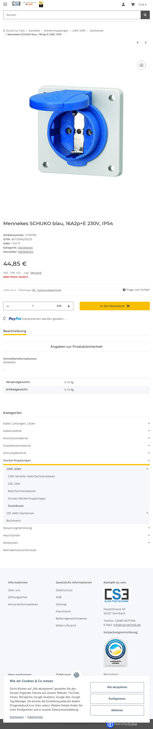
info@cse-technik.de (127, 625)
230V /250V (13, 469)
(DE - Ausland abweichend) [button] (46, 290)
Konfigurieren (117, 698)
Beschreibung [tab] (14, 331)
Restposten (10, 543)
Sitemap (61, 604)
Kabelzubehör (12, 431)
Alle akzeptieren (117, 687)
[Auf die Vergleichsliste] (141, 65)
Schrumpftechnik (14, 453)
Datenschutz (35, 717)
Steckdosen (25, 247)
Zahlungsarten (17, 597)
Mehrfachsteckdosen (22, 491)
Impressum (17, 717)
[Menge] (33, 306)
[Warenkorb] (139, 4)
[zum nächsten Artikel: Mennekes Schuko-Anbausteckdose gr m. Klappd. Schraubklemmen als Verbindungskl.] (146, 42)
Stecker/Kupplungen (17, 460)
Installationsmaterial (17, 445)
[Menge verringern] (7, 306)
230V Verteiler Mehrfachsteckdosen (31, 476)
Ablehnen (117, 710)
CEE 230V (14, 484)
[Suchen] (72, 15)
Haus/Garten (11, 535)
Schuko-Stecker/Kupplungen (27, 498)
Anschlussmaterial (15, 438)
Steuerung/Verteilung (17, 528)
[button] (123, 4)
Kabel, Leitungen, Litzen (19, 423)
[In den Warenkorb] (6, 55)
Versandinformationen (23, 604)
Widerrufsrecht (66, 625)
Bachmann (13, 520)
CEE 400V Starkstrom (20, 513)
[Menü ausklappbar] (5, 2)
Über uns (14, 590)
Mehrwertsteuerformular (20, 550)
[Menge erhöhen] (68, 306)
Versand (35, 273)
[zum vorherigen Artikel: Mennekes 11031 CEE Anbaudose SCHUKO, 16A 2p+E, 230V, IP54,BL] (137, 42)
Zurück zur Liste (15, 30)
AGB (58, 597)
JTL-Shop (132, 724)
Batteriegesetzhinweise (71, 618)
